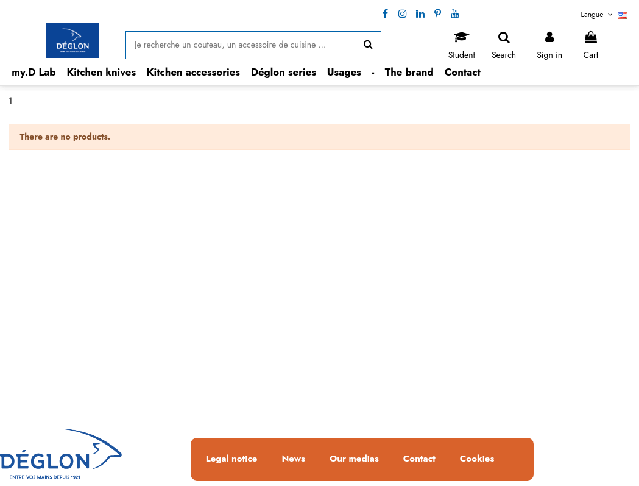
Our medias (354, 459)
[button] (101, 72)
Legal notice (232, 459)
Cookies (477, 459)
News (293, 459)
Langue (604, 14)
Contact (419, 459)
